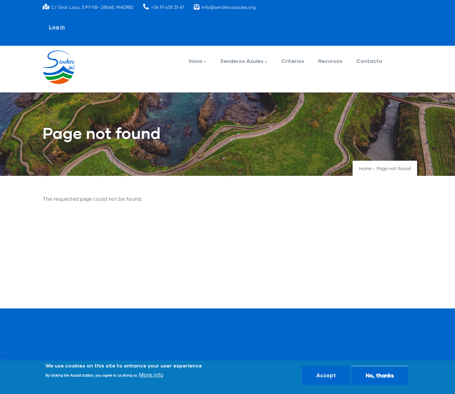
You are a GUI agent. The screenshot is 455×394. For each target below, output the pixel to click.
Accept (326, 375)
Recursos (330, 61)
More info (151, 375)
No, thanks (380, 375)
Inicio (197, 61)
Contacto (369, 61)
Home (365, 169)
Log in (57, 27)
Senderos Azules (243, 61)
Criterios (292, 61)
